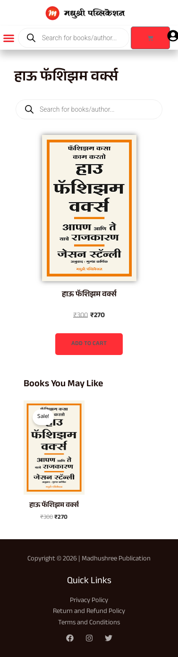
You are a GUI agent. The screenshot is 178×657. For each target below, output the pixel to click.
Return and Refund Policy (89, 612)
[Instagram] (89, 638)
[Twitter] (108, 638)
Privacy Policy (89, 601)
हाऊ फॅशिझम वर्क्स (89, 295)
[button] (9, 38)
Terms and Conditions (89, 623)
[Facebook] (70, 638)
